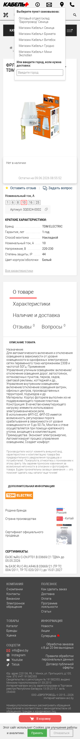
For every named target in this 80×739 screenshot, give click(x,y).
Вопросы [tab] (53, 326)
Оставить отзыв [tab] (21, 188)
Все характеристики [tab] (19, 270)
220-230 (47, 248)
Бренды (11, 630)
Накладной (50, 237)
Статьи (46, 611)
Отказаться (61, 733)
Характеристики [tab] (31, 304)
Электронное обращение (15, 605)
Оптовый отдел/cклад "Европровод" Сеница (34, 20)
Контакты (13, 594)
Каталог (12, 626)
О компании (14, 589)
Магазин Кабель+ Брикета (37, 34)
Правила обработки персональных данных (58, 657)
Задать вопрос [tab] (57, 188)
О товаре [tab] (23, 292)
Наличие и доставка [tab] (36, 315)
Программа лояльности (49, 605)
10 (44, 243)
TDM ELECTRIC (52, 226)
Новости (47, 626)
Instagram (15, 655)
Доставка (48, 594)
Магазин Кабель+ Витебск (37, 40)
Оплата (46, 598)
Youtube (14, 660)
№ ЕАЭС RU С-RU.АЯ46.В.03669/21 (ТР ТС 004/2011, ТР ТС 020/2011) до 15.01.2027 (33, 568)
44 (44, 254)
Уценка (11, 635)
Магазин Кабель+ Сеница (36, 28)
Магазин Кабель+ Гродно (36, 46)
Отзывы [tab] (24, 326)
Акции (45, 630)
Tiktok (13, 664)
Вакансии (13, 598)
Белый (46, 260)
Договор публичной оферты (60, 665)
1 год (45, 232)
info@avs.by (17, 650)
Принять (37, 733)
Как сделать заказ (54, 589)
